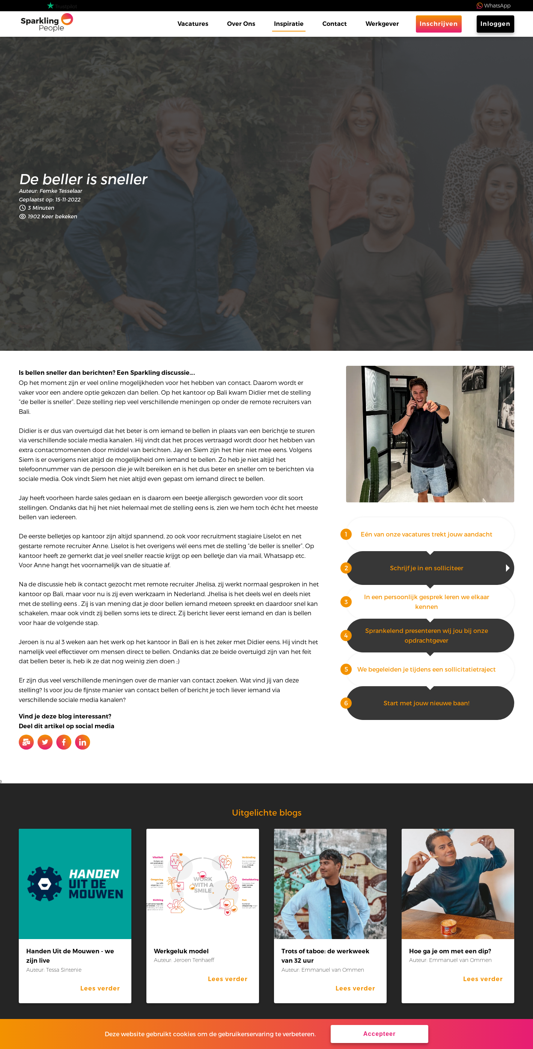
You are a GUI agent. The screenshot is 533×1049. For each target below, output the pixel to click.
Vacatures (193, 23)
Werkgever (382, 23)
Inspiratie (289, 23)
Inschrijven (439, 23)
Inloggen (495, 23)
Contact (334, 23)
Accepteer (379, 1034)
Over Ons (241, 23)
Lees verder (100, 988)
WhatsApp (497, 5)
